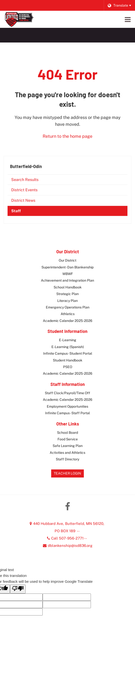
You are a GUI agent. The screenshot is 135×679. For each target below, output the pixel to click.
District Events (24, 190)
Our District (67, 260)
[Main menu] (127, 19)
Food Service (68, 439)
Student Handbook (67, 360)
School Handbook (68, 287)
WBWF (67, 274)
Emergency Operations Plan (67, 307)
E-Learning (67, 340)
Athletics (68, 314)
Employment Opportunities (67, 406)
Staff (16, 211)
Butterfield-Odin (26, 166)
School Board (67, 433)
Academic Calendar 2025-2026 (67, 321)
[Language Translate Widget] (119, 5)
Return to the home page (67, 136)
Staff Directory (67, 459)
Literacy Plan (67, 301)
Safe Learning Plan (68, 446)
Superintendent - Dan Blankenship (67, 267)
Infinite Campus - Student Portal (67, 353)
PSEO (67, 367)
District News (23, 200)
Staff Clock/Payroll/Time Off (67, 393)
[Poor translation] (18, 589)
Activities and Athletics (67, 453)
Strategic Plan (67, 294)
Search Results (25, 179)
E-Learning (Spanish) (67, 347)
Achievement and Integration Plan (67, 280)
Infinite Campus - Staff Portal (67, 413)
